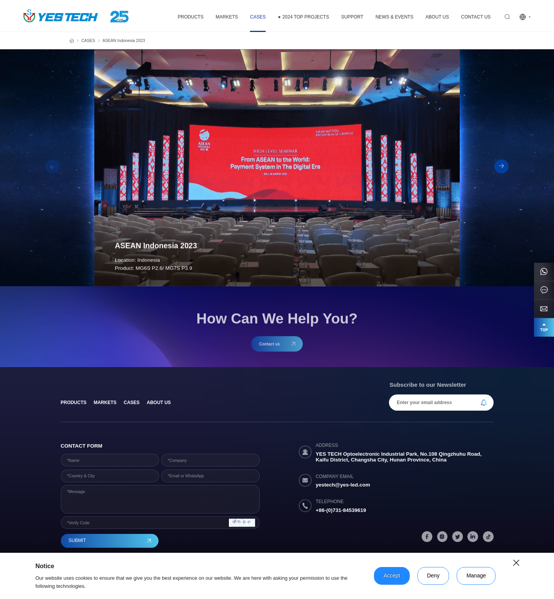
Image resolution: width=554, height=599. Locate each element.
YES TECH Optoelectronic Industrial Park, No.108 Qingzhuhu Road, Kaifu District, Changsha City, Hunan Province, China (399, 457)
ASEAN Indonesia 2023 (124, 40)
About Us (159, 402)
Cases (131, 402)
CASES (88, 40)
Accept (392, 575)
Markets (104, 402)
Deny (433, 575)
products (74, 402)
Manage (476, 575)
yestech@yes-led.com (343, 485)
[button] (501, 166)
